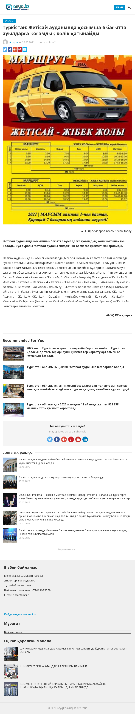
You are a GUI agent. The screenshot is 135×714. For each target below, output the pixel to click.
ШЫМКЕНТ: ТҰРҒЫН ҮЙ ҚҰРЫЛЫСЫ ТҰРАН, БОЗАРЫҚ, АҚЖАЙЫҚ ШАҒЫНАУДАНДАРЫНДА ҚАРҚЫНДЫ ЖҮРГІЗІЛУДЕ (63, 685)
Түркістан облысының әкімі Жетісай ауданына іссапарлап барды (75, 367)
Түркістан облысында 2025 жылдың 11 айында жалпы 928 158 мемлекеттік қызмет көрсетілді (73, 406)
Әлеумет (9, 20)
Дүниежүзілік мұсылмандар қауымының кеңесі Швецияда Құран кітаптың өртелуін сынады (73, 650)
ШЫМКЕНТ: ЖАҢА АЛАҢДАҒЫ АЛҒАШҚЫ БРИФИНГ (53, 666)
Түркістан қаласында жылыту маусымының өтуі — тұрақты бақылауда (61, 477)
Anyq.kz (13, 42)
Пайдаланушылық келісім (20, 614)
